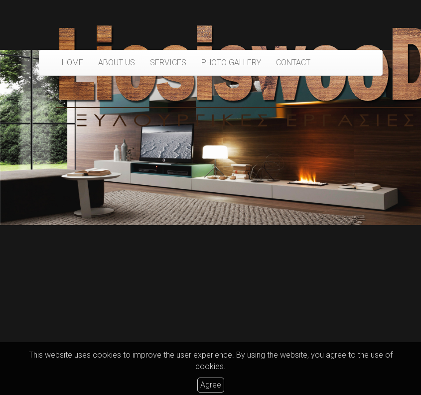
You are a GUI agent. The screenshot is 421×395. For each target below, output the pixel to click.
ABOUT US (116, 62)
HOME (72, 62)
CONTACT (293, 62)
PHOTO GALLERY (231, 62)
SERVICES (168, 62)
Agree (210, 385)
